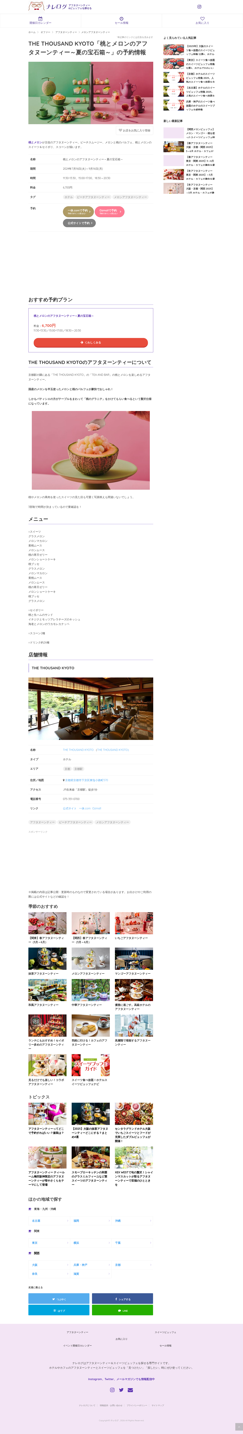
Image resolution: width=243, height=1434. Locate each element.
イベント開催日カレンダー (77, 1345)
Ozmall (96, 808)
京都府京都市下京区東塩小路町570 (86, 780)
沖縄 (118, 1220)
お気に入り (122, 1338)
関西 (37, 1253)
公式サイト (70, 808)
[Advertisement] (90, 266)
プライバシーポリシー (137, 1405)
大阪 (34, 1265)
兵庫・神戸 (80, 1265)
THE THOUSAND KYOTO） (113, 750)
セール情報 (121, 20)
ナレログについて (87, 1405)
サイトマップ (158, 1405)
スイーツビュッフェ (165, 1332)
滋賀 (76, 1273)
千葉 (118, 1242)
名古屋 (36, 1220)
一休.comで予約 (78, 212)
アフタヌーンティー (42, 822)
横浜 (76, 1242)
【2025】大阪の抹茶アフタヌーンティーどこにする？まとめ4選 (90, 1133)
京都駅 (78, 769)
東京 (34, 1242)
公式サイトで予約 (79, 223)
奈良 (34, 1273)
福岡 (76, 1220)
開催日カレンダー (40, 20)
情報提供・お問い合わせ (111, 1405)
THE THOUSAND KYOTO (78, 750)
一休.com (84, 808)
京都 (67, 769)
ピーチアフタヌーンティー (93, 197)
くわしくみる (93, 342)
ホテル (69, 197)
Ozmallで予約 (109, 212)
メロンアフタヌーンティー (130, 197)
